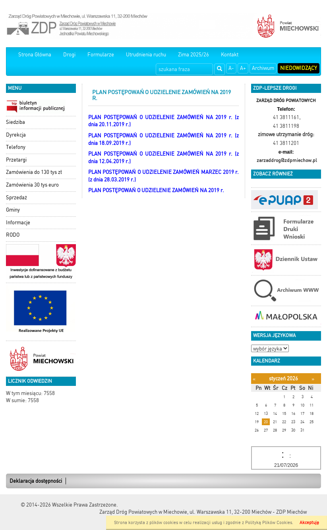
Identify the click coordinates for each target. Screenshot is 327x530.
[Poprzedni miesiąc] (254, 379)
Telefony (15, 147)
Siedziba (15, 122)
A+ (243, 68)
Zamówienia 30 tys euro (32, 185)
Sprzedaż (16, 197)
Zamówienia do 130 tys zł (34, 172)
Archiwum (263, 68)
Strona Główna (34, 55)
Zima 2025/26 (193, 55)
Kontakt (229, 55)
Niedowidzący (298, 68)
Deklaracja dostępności (36, 481)
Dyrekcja (16, 135)
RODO (12, 235)
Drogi (69, 55)
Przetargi (16, 160)
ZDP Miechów (291, 512)
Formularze (100, 55)
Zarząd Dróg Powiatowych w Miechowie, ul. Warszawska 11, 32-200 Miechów (185, 512)
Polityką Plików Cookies (268, 522)
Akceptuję (309, 522)
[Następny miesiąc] (313, 379)
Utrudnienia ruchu (146, 55)
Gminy (13, 210)
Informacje (18, 222)
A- (231, 68)
